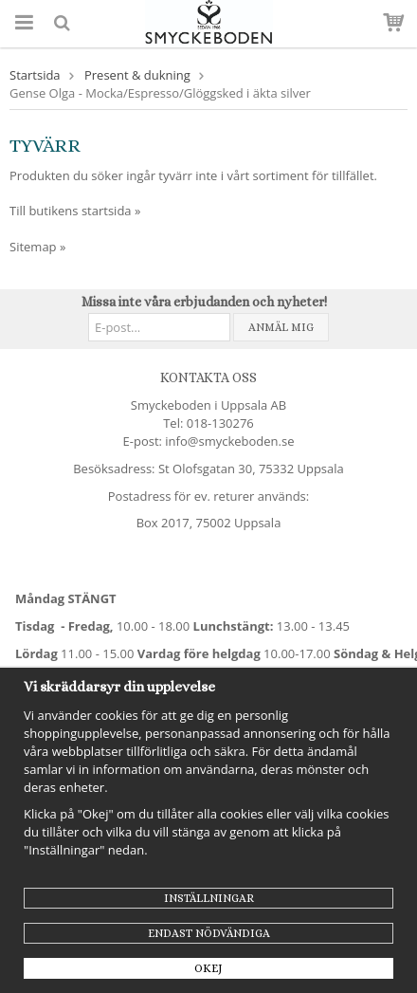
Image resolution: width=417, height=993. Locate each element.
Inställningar (209, 898)
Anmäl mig (281, 327)
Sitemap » (37, 246)
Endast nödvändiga (209, 933)
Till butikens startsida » (74, 210)
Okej (208, 968)
